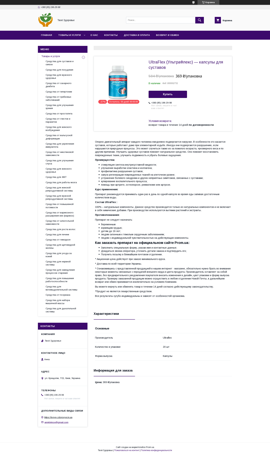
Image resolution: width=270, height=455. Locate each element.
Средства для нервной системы (58, 263)
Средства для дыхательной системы (61, 310)
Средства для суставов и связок (60, 63)
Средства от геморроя (58, 239)
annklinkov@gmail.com (56, 422)
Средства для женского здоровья (59, 170)
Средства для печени (57, 234)
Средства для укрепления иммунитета (60, 145)
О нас (94, 35)
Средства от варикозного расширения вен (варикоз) (60, 214)
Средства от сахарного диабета (58, 85)
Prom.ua (150, 447)
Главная (46, 35)
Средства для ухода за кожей (59, 255)
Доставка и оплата (137, 35)
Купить (168, 94)
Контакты (111, 35)
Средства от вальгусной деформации (59, 137)
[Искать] (199, 20)
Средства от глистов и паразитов (58, 120)
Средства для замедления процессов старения (60, 271)
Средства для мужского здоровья (59, 76)
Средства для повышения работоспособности (60, 280)
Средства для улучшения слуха (60, 162)
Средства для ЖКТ (56, 177)
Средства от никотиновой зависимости (60, 153)
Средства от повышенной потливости (60, 206)
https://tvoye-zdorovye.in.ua (58, 417)
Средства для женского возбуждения (59, 128)
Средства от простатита (59, 113)
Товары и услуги (69, 35)
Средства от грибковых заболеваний (58, 98)
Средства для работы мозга (61, 182)
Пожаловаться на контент (126, 450)
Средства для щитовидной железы (60, 246)
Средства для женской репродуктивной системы (59, 189)
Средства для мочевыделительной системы (61, 288)
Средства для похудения (59, 69)
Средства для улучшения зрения (60, 107)
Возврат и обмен (167, 35)
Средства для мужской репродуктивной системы (59, 197)
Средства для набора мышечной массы (58, 302)
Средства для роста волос (60, 229)
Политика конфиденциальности (156, 450)
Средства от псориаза (58, 295)
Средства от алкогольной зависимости (60, 222)
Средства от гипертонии (59, 91)
